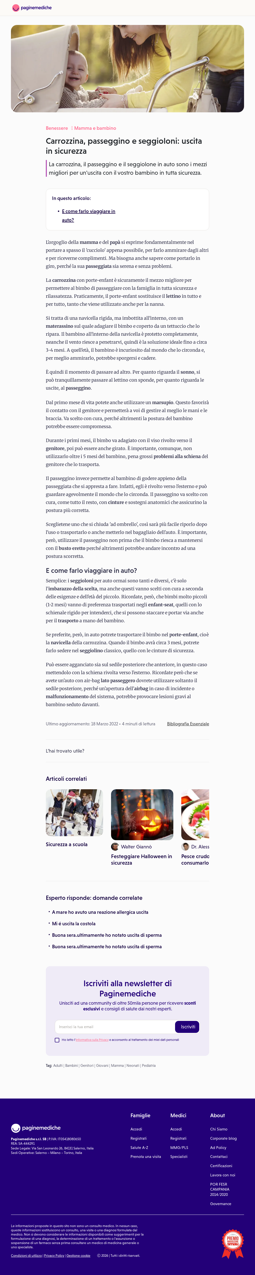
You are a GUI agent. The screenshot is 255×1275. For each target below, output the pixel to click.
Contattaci (219, 1156)
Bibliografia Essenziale (188, 723)
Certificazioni (221, 1166)
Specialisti (179, 1156)
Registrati (138, 1138)
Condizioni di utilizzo (26, 1256)
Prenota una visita (145, 1156)
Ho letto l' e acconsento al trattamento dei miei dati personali (120, 1040)
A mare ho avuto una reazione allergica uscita (100, 912)
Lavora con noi (222, 1175)
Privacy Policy (54, 1256)
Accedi (136, 1129)
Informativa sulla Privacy (92, 1040)
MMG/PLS (179, 1147)
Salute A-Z (139, 1147)
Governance (220, 1204)
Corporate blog (223, 1138)
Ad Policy (218, 1147)
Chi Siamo (218, 1129)
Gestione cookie (78, 1255)
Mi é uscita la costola (74, 923)
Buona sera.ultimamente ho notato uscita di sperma (107, 935)
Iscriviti (188, 1026)
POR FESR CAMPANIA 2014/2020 (219, 1189)
